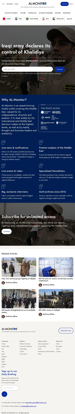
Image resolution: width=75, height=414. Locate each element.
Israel (3, 354)
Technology (32, 13)
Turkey (3, 344)
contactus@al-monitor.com (28, 406)
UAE (3, 351)
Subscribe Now (66, 331)
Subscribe (64, 4)
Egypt (3, 359)
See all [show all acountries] (69, 19)
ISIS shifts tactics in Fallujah (49, 310)
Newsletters (9, 4)
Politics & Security (11, 13)
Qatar (3, 362)
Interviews (66, 13)
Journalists (59, 346)
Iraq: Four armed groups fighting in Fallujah (19, 278)
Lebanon (4, 364)
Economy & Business (46, 13)
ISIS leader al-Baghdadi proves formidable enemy (18, 311)
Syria (3, 367)
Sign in (71, 4)
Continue (7, 231)
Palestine (4, 357)
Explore (58, 13)
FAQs (39, 349)
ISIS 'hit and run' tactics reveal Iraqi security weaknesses (56, 279)
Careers (58, 351)
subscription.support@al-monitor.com (35, 403)
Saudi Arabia (5, 346)
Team (57, 349)
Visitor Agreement (43, 344)
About (58, 344)
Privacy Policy (42, 346)
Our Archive (23, 354)
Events (16, 4)
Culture (23, 13)
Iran (3, 349)
